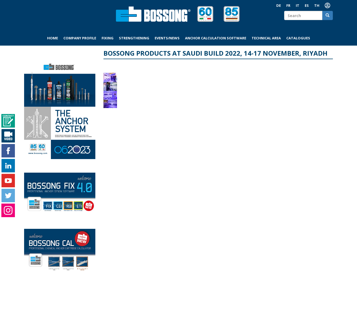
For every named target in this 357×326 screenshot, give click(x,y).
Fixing (107, 38)
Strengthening (134, 38)
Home (52, 38)
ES (307, 5)
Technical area (266, 38)
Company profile (79, 38)
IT (297, 5)
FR (288, 5)
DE (278, 5)
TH (316, 5)
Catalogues (298, 38)
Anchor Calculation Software (215, 38)
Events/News (167, 38)
